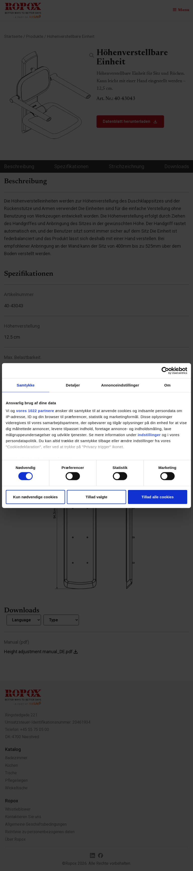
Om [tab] (167, 385)
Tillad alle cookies (157, 497)
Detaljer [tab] (73, 385)
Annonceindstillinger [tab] (120, 385)
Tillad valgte (96, 497)
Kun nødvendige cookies (35, 497)
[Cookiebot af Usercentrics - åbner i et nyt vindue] (165, 370)
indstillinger (149, 435)
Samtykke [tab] (26, 385)
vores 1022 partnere (35, 411)
